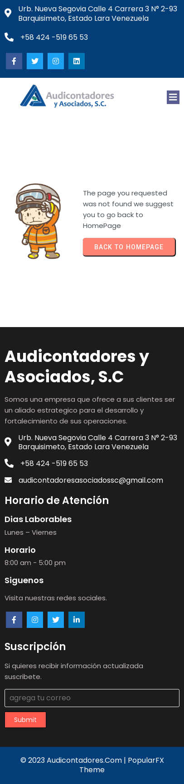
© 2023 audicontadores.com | (74, 760)
